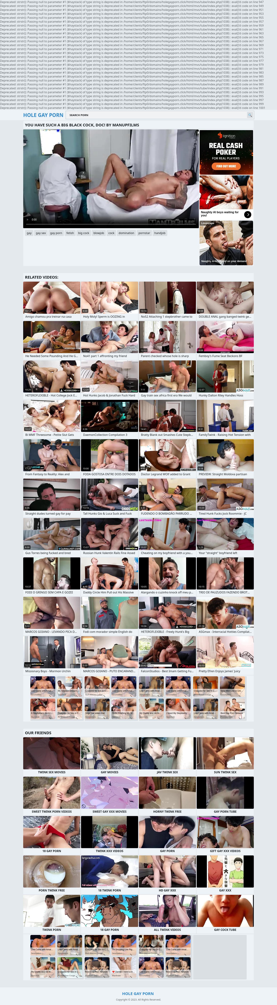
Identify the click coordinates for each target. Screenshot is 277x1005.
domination (126, 233)
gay (29, 233)
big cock (83, 233)
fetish (70, 233)
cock (111, 233)
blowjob (99, 233)
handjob (159, 233)
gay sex (41, 233)
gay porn (56, 233)
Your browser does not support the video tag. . (111, 178)
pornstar (144, 233)
